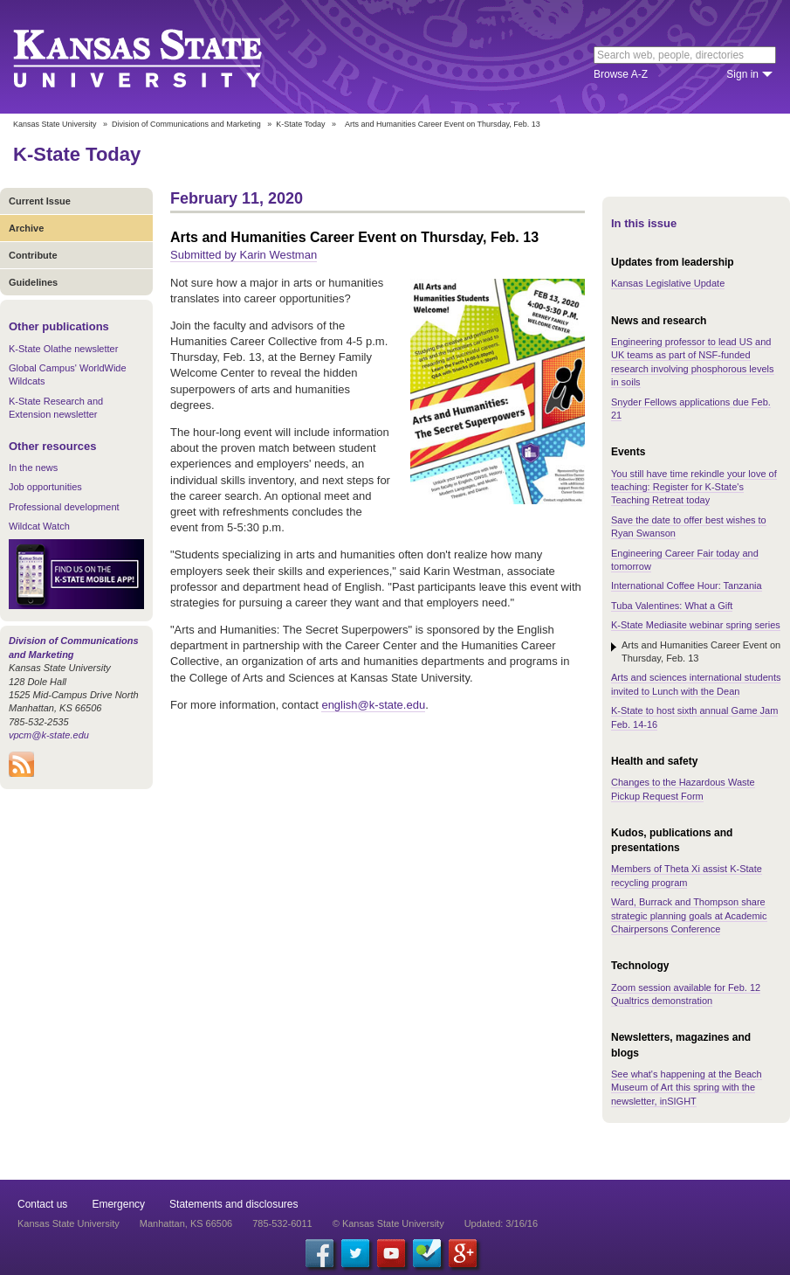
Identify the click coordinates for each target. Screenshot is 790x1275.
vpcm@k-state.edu (49, 735)
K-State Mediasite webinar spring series (695, 625)
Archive (26, 228)
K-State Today (300, 124)
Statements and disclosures (233, 1204)
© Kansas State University (388, 1223)
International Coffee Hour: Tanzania (686, 585)
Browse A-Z (621, 74)
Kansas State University (159, 57)
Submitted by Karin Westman (243, 254)
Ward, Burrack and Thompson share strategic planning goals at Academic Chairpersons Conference (689, 915)
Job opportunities (45, 487)
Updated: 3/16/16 (501, 1223)
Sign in (742, 74)
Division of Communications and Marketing (186, 124)
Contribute (33, 255)
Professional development (64, 507)
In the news (33, 467)
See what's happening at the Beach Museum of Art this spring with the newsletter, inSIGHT (686, 1087)
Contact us (42, 1204)
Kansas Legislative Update (668, 283)
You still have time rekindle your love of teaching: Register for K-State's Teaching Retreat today (694, 487)
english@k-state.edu (373, 704)
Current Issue (40, 201)
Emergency (118, 1204)
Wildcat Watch (39, 526)
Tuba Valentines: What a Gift (671, 605)
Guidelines (33, 282)
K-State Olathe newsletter (63, 348)
